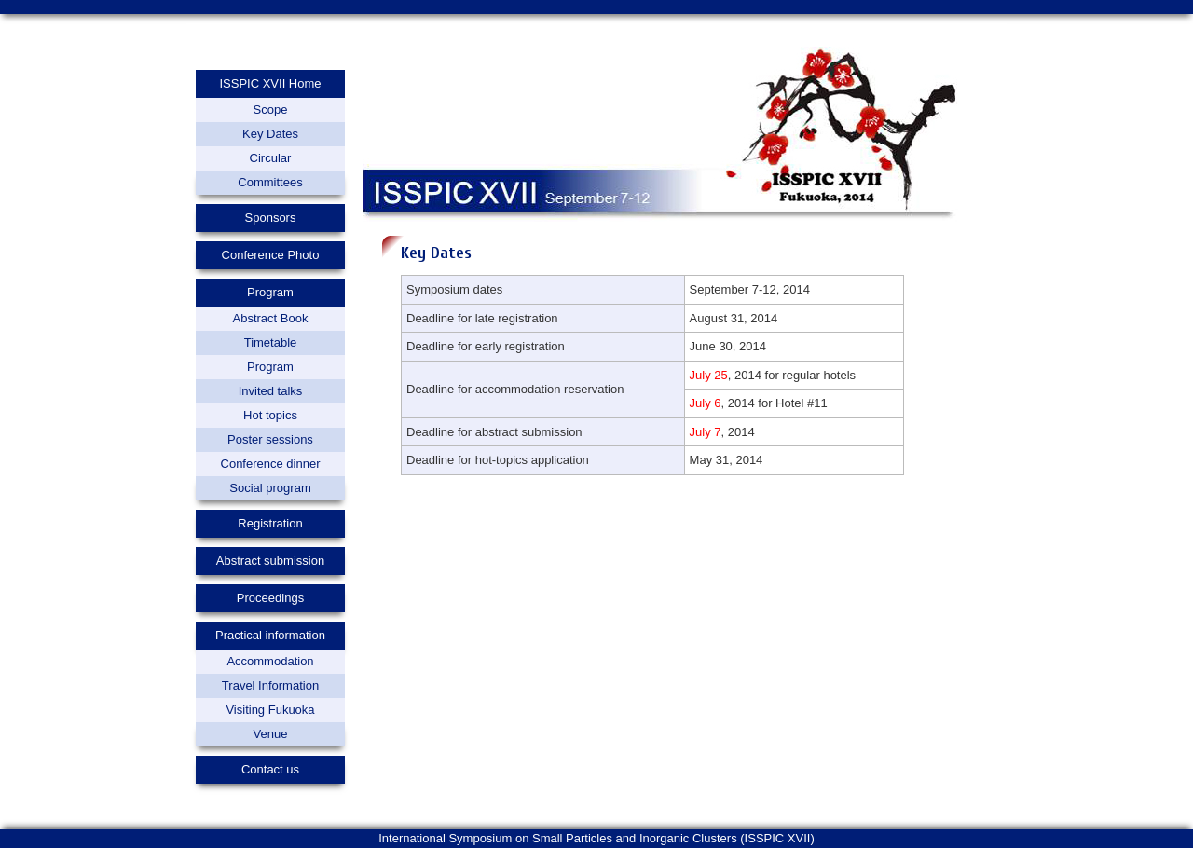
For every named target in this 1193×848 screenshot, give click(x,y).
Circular (271, 158)
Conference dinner (271, 464)
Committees (270, 182)
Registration (270, 523)
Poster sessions (270, 439)
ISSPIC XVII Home (270, 83)
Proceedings (270, 598)
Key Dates (270, 134)
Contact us (270, 769)
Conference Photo (271, 255)
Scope (271, 109)
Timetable (270, 342)
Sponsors (270, 218)
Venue (271, 734)
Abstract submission (270, 561)
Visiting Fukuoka (270, 710)
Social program (269, 488)
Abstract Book (271, 318)
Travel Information (270, 685)
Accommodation (269, 661)
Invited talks (271, 391)
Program (270, 367)
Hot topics (270, 415)
